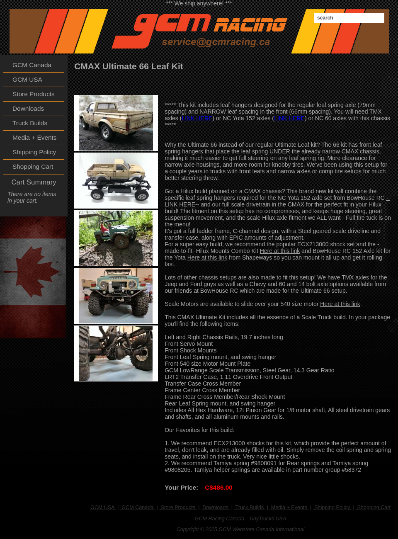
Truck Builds (249, 507)
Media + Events (288, 507)
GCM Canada (137, 507)
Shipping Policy (332, 507)
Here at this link (280, 251)
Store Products (178, 507)
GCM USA (103, 507)
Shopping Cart (373, 507)
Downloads (215, 507)
